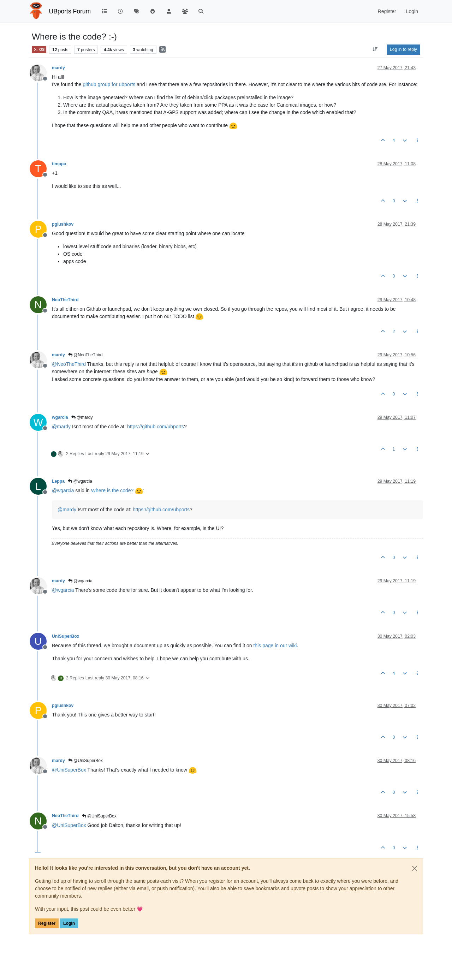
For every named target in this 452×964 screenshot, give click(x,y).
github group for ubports (109, 84)
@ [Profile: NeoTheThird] (69, 364)
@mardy (82, 417)
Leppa (58, 481)
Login (69, 923)
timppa (59, 163)
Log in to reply (403, 49)
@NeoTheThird (85, 354)
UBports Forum (70, 11)
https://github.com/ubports (155, 426)
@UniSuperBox (85, 760)
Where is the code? (117, 490)
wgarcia (60, 417)
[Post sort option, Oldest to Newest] (375, 49)
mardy (58, 67)
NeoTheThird (65, 299)
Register (46, 923)
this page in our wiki (275, 645)
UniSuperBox (65, 636)
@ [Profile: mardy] (61, 426)
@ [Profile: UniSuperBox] (69, 770)
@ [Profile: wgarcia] (63, 490)
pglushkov (62, 224)
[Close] (414, 868)
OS (39, 49)
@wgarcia (80, 481)
